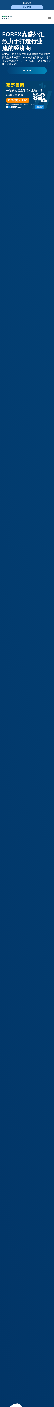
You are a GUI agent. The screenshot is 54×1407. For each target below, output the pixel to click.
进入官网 (27, 7)
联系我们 (27, 3)
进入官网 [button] (27, 71)
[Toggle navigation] (49, 17)
